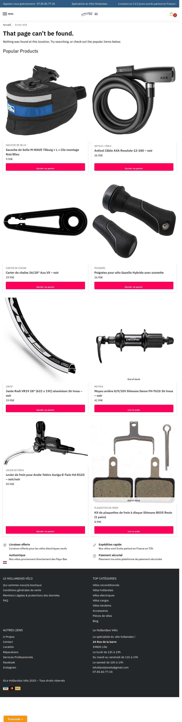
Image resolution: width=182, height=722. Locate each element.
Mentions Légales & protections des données (31, 595)
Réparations (10, 652)
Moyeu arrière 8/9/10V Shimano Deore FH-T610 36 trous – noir (133, 393)
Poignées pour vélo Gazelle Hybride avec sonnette (129, 272)
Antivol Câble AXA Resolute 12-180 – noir (123, 150)
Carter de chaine (16, 268)
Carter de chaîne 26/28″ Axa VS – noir (32, 272)
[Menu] (8, 14)
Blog (95, 621)
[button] (172, 14)
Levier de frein (15, 470)
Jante (9, 386)
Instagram (9, 667)
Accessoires (100, 610)
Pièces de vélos (102, 616)
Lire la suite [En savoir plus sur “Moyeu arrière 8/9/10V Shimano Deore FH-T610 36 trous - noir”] (134, 408)
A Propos (8, 637)
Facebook (9, 662)
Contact (8, 642)
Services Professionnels (18, 657)
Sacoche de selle (16, 145)
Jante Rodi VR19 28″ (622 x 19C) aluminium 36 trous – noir (44, 393)
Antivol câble (102, 146)
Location (8, 647)
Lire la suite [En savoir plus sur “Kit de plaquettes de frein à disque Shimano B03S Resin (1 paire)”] (134, 530)
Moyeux (98, 386)
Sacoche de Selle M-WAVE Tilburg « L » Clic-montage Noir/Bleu (42, 152)
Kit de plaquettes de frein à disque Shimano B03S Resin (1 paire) (133, 515)
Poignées (99, 268)
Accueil (7, 24)
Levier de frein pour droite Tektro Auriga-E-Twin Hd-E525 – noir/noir (45, 477)
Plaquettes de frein (106, 508)
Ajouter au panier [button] (45, 167)
